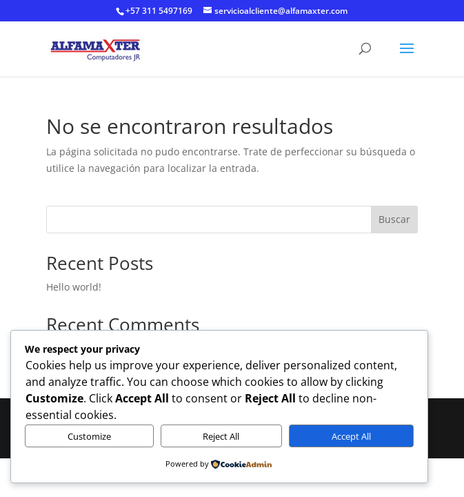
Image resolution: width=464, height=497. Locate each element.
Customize (89, 436)
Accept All (351, 436)
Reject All (221, 436)
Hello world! (73, 286)
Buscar (394, 219)
